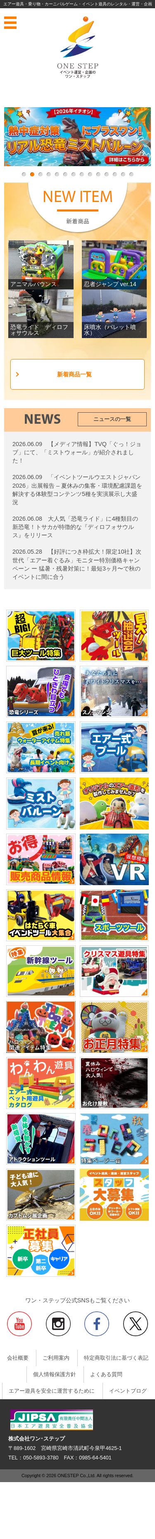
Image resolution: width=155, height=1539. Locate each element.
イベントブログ (128, 1391)
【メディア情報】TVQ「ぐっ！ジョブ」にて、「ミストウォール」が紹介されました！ (76, 452)
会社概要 (18, 1358)
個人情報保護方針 (54, 1374)
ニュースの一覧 (112, 419)
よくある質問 (106, 1374)
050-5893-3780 (40, 1458)
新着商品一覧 (74, 374)
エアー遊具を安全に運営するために (52, 1391)
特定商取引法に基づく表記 (116, 1358)
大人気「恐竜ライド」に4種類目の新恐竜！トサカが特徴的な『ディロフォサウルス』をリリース (75, 526)
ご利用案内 (56, 1358)
